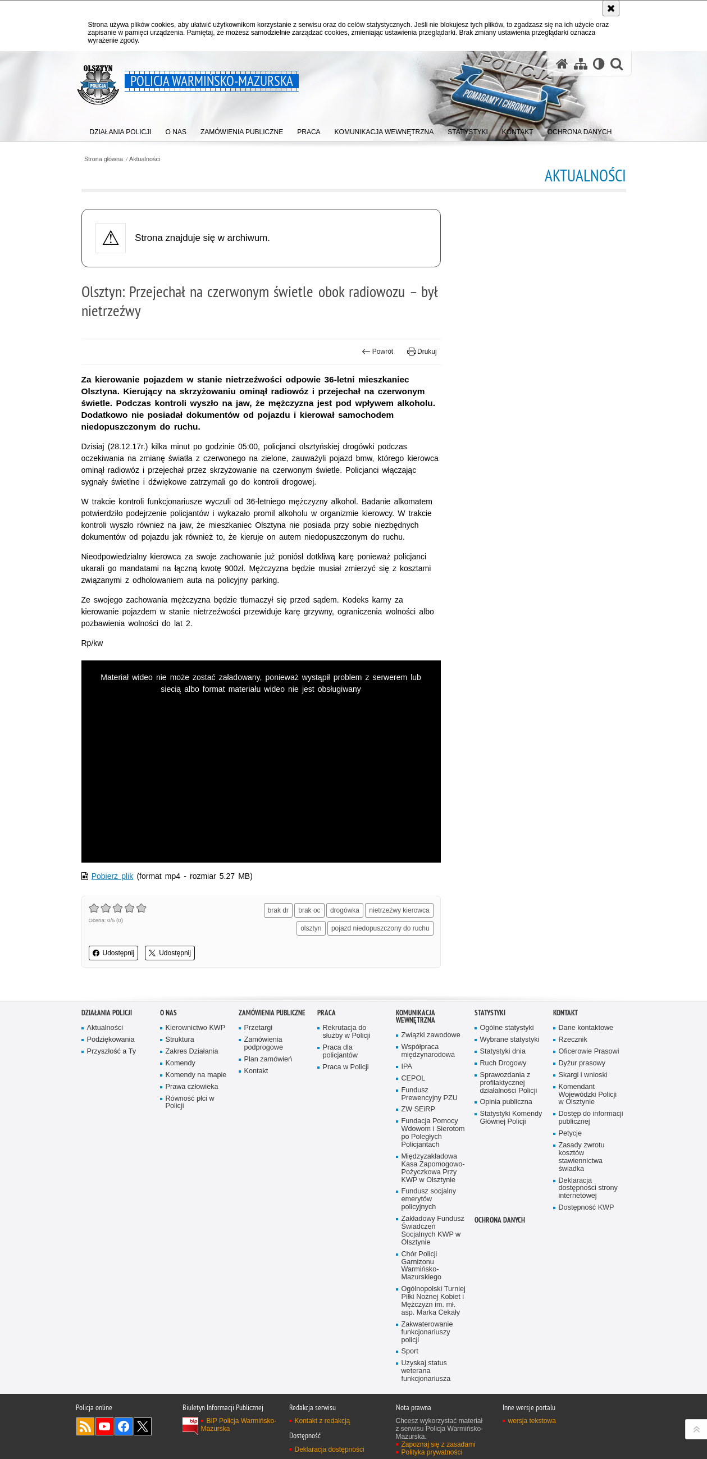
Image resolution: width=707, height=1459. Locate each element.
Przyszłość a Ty (111, 1051)
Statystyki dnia (503, 1051)
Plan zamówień (268, 1059)
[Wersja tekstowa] (599, 63)
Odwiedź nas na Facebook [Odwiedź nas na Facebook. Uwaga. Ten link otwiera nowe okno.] (124, 1426)
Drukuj (422, 351)
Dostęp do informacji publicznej (591, 1117)
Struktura (180, 1039)
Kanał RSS (85, 1426)
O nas (168, 1013)
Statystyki (490, 1013)
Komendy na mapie (196, 1075)
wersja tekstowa (532, 1421)
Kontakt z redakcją (322, 1421)
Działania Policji (106, 1013)
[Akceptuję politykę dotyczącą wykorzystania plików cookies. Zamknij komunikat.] (611, 8)
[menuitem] (121, 129)
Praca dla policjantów (340, 1051)
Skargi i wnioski (583, 1075)
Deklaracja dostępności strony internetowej (588, 1188)
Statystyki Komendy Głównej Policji (511, 1117)
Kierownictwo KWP (196, 1028)
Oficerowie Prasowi (589, 1051)
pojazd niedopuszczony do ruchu (380, 928)
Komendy (180, 1063)
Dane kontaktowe (586, 1028)
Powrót (377, 351)
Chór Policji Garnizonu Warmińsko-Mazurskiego (422, 1266)
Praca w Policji (346, 1067)
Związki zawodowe (431, 1035)
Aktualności (144, 159)
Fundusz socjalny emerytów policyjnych (429, 1199)
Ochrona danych (500, 1220)
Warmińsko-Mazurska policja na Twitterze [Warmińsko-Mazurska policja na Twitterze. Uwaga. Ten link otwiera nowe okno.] (143, 1426)
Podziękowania (111, 1039)
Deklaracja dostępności (329, 1449)
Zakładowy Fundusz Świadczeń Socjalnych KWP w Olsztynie (433, 1230)
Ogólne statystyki (507, 1028)
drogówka (344, 910)
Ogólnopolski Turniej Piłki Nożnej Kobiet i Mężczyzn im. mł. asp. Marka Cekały (434, 1300)
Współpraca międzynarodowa (428, 1051)
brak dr (278, 910)
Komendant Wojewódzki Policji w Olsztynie (588, 1094)
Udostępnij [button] (114, 953)
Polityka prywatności (432, 1452)
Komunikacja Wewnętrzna (415, 1016)
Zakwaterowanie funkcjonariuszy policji (427, 1332)
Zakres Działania (192, 1051)
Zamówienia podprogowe (264, 1043)
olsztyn (310, 928)
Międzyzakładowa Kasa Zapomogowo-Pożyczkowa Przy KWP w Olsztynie (433, 1168)
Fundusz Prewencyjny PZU (430, 1094)
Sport (410, 1351)
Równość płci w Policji (190, 1102)
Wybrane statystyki (510, 1039)
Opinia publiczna (506, 1102)
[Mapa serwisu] (580, 63)
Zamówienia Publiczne (272, 1013)
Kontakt (256, 1071)
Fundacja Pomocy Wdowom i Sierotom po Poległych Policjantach (433, 1133)
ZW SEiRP (418, 1109)
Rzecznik (573, 1039)
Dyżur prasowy (582, 1063)
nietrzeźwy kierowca (399, 910)
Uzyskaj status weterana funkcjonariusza (426, 1371)
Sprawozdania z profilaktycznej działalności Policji (508, 1083)
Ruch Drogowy (503, 1063)
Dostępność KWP (586, 1207)
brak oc (309, 910)
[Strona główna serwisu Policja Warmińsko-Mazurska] (562, 63)
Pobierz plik (113, 876)
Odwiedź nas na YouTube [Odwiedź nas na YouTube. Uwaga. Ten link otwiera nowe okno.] (104, 1426)
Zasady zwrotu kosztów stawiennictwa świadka (582, 1157)
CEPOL (414, 1078)
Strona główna (103, 159)
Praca (326, 1013)
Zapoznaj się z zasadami (439, 1444)
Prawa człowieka (192, 1087)
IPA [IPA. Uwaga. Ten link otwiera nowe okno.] (407, 1066)
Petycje (570, 1133)
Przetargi (258, 1028)
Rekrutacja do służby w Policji (347, 1031)
